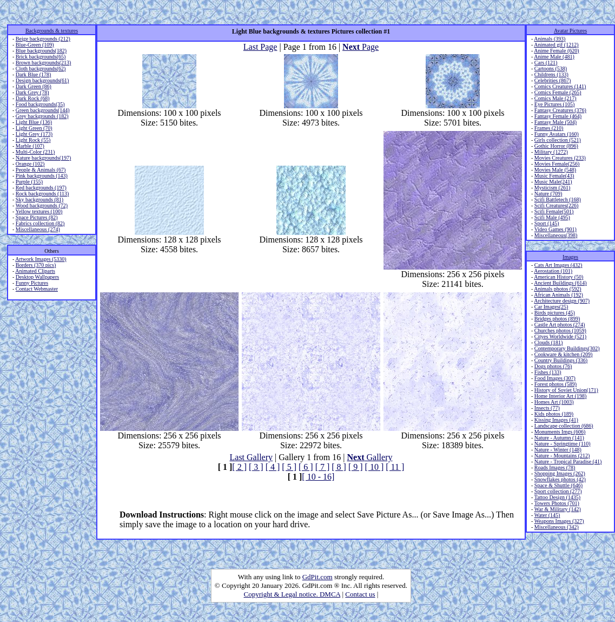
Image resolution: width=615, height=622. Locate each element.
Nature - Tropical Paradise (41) (567, 461)
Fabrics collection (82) (40, 223)
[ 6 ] (306, 467)
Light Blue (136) (34, 122)
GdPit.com (317, 577)
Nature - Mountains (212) (562, 456)
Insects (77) (547, 408)
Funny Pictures (32, 283)
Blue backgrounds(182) (41, 51)
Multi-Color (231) (35, 152)
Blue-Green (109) (35, 45)
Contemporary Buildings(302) (567, 348)
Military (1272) (551, 152)
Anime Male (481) (554, 57)
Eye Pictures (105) (554, 104)
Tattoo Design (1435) (557, 497)
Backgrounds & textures (51, 31)
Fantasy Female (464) (557, 116)
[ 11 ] (395, 467)
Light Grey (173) (34, 134)
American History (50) (558, 277)
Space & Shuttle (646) (558, 485)
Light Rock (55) (33, 140)
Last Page (260, 46)
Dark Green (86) (33, 86)
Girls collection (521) (557, 140)
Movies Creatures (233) (560, 158)
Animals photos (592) (557, 289)
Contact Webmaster (37, 289)
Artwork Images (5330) (40, 259)
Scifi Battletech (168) (557, 199)
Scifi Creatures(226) (556, 205)
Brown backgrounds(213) (43, 63)
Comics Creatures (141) (560, 86)
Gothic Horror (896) (556, 146)
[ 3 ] (256, 467)
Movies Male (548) (555, 170)
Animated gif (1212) (556, 45)
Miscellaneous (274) (38, 229)
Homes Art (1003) (554, 402)
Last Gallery (251, 457)
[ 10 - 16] (318, 476)
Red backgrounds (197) (41, 188)
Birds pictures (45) (554, 313)
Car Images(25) (551, 307)
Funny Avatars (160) (556, 134)
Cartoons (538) (550, 68)
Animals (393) (549, 39)
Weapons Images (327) (559, 521)
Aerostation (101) (553, 271)
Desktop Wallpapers (37, 277)
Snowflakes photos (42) (560, 479)
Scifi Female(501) (553, 211)
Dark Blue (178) (33, 74)
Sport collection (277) (558, 491)
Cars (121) (546, 63)
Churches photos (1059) (560, 330)
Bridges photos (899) (557, 319)
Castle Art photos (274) (559, 325)
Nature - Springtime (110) (562, 444)
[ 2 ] (239, 467)
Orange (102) (30, 164)
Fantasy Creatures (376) (560, 110)
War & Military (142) (557, 509)
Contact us (360, 594)
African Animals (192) (558, 295)
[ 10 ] (374, 467)
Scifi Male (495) (552, 217)
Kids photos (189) (553, 414)
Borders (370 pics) (36, 265)
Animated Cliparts (35, 271)
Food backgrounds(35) (40, 104)
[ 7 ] (322, 467)
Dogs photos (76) (553, 366)
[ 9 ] (355, 467)
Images (570, 257)
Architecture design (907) (562, 301)
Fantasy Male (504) (555, 122)
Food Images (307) (555, 378)
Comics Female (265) (557, 92)
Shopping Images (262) (559, 473)
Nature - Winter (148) (557, 450)
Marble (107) (30, 146)
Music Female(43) (554, 176)
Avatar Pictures (570, 31)
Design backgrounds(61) (42, 80)
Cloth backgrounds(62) (41, 68)
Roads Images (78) (555, 467)
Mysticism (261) (552, 188)
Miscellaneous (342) (556, 527)
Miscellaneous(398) (555, 235)
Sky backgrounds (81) (39, 199)
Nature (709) (548, 194)
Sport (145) (546, 223)
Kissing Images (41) (556, 420)
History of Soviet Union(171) (566, 390)
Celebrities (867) (552, 80)
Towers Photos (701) (556, 503)
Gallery (370, 457)
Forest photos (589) (555, 384)
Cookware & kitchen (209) (563, 354)
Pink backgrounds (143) (42, 176)
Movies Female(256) (557, 164)
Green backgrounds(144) (43, 110)
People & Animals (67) (41, 170)
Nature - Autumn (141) (559, 438)
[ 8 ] (339, 467)
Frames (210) (549, 128)
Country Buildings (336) (560, 360)
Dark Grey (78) (32, 92)
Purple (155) (29, 182)
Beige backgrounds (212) (43, 39)
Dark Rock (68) (33, 98)
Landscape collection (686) (563, 426)
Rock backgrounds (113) (42, 194)
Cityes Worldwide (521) (560, 336)
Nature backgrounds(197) (43, 158)
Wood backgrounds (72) (42, 205)
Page (360, 46)
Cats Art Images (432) (558, 265)
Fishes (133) (547, 372)
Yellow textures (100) (38, 211)
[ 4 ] (273, 467)
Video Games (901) (555, 229)
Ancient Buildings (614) (560, 283)
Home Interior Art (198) (560, 396)
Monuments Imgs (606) (559, 432)
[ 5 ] (289, 467)
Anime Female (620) (556, 51)
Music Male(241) (553, 182)
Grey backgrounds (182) (42, 116)
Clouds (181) (548, 342)
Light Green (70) (34, 128)
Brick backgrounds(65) (40, 57)
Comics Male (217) (555, 98)
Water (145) (547, 515)
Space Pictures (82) (37, 217)
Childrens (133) (551, 74)
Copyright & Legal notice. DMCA (292, 594)
